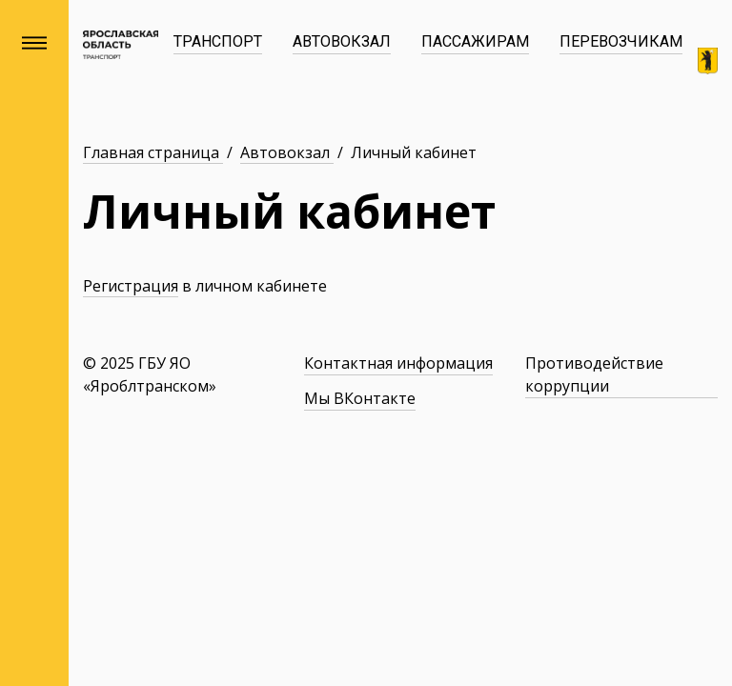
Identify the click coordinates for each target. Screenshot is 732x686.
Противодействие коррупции (594, 374)
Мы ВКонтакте (360, 398)
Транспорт (217, 41)
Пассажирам (475, 41)
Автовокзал (342, 41)
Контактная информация (398, 363)
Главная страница (153, 152)
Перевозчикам (620, 41)
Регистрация (130, 285)
